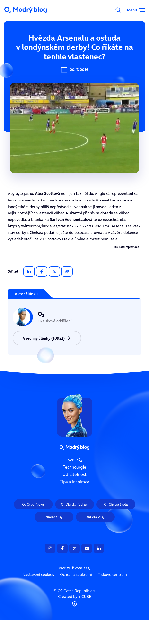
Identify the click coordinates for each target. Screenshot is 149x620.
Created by (74, 601)
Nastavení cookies (38, 574)
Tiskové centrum (112, 574)
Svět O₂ (74, 459)
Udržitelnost (74, 474)
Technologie (74, 467)
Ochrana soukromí (76, 574)
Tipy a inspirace (74, 482)
